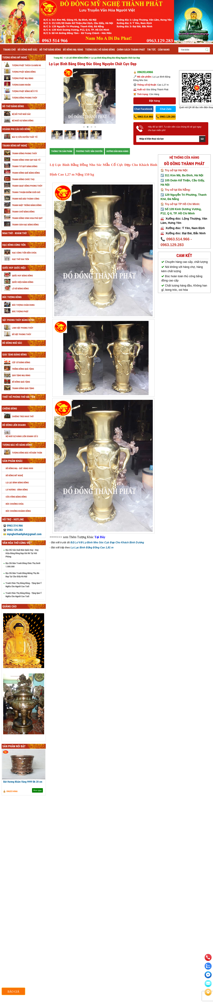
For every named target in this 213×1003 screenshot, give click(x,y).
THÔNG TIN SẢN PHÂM (61, 151)
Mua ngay (37, 790)
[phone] (208, 957)
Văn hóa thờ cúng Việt (17, 542)
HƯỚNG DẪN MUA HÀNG (117, 151)
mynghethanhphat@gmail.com (22, 534)
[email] (208, 974)
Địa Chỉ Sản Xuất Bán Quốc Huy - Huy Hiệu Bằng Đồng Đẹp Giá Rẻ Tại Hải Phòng (22, 553)
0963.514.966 (13, 525)
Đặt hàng (154, 100)
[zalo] (208, 966)
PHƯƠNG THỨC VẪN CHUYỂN (89, 151)
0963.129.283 (13, 529)
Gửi (202, 139)
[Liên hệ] (208, 992)
